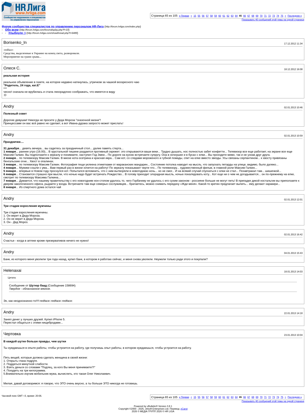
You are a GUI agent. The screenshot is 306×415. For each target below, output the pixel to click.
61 (223, 15)
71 (265, 15)
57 (207, 15)
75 (282, 15)
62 (228, 15)
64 (236, 15)
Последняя (295, 15)
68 (253, 15)
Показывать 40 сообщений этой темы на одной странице (273, 19)
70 (261, 15)
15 (195, 15)
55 (199, 15)
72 (269, 15)
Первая (184, 15)
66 (244, 15)
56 (203, 15)
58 (211, 15)
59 (215, 15)
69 (257, 15)
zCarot (184, 408)
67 (248, 15)
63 (232, 15)
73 (273, 15)
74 (277, 15)
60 (219, 15)
